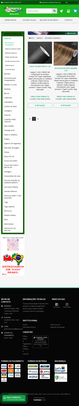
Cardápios (8, 111)
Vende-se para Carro (12, 61)
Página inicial (11, 20)
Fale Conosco (55, 325)
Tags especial (9, 206)
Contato (69, 20)
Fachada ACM (9, 130)
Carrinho (26, 353)
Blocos (6, 93)
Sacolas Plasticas (10, 191)
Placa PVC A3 (9, 156)
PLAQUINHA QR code (12, 176)
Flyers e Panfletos (10, 135)
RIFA (6, 220)
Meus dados (25, 337)
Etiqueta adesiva (11, 53)
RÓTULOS (8, 211)
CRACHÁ (7, 115)
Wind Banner (9, 224)
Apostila (7, 74)
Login (63, 2)
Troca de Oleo (10, 69)
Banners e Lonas (10, 85)
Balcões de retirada (49, 20)
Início (31, 38)
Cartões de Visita (10, 106)
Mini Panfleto (9, 126)
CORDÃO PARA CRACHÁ (10, 120)
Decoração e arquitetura (9, 44)
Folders (7, 139)
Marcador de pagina (11, 148)
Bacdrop (7, 89)
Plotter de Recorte (11, 57)
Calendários (8, 102)
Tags (6, 202)
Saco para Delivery (11, 187)
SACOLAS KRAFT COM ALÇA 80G (12, 197)
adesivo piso (9, 65)
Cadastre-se (72, 2)
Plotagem (7, 172)
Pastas (6, 152)
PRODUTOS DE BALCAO (10, 229)
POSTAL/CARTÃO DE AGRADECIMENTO (12, 181)
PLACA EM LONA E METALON (11, 166)
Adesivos (7, 38)
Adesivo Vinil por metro (13, 49)
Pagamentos (26, 343)
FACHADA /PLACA (29, 20)
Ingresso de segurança (12, 143)
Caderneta (8, 98)
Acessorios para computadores (10, 79)
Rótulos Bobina (10, 215)
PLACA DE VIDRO (10, 161)
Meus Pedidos (25, 347)
